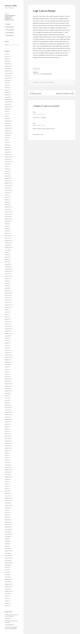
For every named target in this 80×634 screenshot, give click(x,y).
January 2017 (7, 323)
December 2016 (8, 326)
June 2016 (7, 340)
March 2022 (7, 175)
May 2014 (7, 400)
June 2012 (7, 455)
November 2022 (8, 156)
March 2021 (7, 204)
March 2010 (7, 519)
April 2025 (7, 89)
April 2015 (7, 374)
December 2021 (8, 183)
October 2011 (7, 474)
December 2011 (8, 469)
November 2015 (8, 357)
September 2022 (8, 161)
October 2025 (7, 75)
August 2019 (7, 249)
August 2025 (7, 80)
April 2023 (7, 144)
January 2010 (7, 524)
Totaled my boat (8, 618)
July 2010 (6, 510)
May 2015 (7, 371)
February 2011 (7, 493)
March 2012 (7, 462)
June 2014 (7, 398)
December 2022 (8, 154)
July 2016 (6, 338)
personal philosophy (10, 26)
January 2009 (7, 553)
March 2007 (7, 605)
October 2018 (7, 273)
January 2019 (7, 266)
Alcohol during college (9, 624)
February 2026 (7, 66)
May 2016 (7, 343)
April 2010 (7, 517)
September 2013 (8, 419)
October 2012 (7, 445)
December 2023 (8, 125)
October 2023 (7, 130)
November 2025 (8, 73)
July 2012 (6, 452)
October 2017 (7, 302)
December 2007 (8, 584)
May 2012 (7, 457)
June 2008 (7, 569)
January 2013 (7, 438)
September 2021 (8, 190)
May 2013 (7, 429)
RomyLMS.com (8, 18)
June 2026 (7, 56)
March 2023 (7, 147)
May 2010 (7, 515)
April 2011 (7, 488)
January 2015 (7, 381)
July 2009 (6, 538)
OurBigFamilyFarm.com (9, 19)
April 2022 (7, 173)
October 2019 (7, 245)
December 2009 (8, 526)
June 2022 (7, 168)
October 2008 (7, 560)
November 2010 (8, 500)
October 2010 (7, 503)
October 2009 (7, 531)
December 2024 (8, 99)
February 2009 (7, 550)
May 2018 (7, 285)
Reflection (52, 82)
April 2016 (7, 345)
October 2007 (7, 589)
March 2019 (7, 261)
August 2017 (7, 307)
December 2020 (8, 211)
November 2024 (8, 101)
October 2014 (7, 388)
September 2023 (8, 132)
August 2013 (7, 421)
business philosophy (10, 29)
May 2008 (7, 572)
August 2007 (7, 593)
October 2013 (7, 417)
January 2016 (7, 352)
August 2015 (7, 364)
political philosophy (10, 32)
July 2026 (6, 54)
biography (8, 23)
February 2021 (7, 206)
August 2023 (7, 135)
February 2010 (7, 522)
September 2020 (8, 218)
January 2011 (7, 495)
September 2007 (8, 591)
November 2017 (8, 300)
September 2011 (8, 476)
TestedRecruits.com (8, 16)
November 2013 (8, 414)
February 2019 (7, 264)
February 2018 (7, 292)
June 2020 (7, 226)
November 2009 (8, 529)
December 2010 (8, 498)
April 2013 (7, 431)
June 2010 (7, 512)
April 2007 (7, 603)
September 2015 (8, 362)
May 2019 (7, 257)
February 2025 (7, 94)
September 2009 (8, 534)
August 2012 (7, 450)
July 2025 (6, 82)
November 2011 (8, 472)
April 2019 (7, 259)
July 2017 (6, 309)
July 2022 (6, 166)
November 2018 (8, 271)
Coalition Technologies (47, 73)
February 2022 (7, 178)
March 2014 (7, 405)
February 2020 (7, 235)
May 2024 (7, 116)
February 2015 (7, 378)
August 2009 (7, 536)
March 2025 (7, 92)
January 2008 (7, 581)
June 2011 (7, 483)
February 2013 (7, 436)
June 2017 (7, 312)
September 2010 (8, 505)
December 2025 (8, 70)
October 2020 (7, 216)
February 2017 (7, 321)
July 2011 (6, 481)
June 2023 (7, 140)
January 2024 (7, 123)
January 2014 (7, 409)
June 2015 (7, 369)
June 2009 (7, 541)
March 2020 (7, 233)
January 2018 (7, 295)
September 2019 (8, 247)
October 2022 (7, 159)
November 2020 (8, 214)
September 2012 (8, 448)
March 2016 (7, 347)
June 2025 (7, 85)
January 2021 (7, 209)
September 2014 (8, 390)
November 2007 (8, 586)
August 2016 (7, 335)
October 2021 (7, 187)
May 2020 (7, 228)
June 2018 (7, 283)
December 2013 (8, 412)
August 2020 (7, 221)
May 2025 (7, 87)
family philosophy (9, 35)
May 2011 (7, 486)
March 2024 (7, 118)
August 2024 (7, 109)
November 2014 (8, 386)
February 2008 (7, 579)
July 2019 (6, 252)
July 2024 (6, 111)
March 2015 (7, 376)
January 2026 (7, 68)
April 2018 (7, 288)
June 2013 (7, 426)
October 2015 (7, 359)
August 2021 (7, 192)
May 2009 (7, 543)
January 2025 (7, 97)
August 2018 (7, 278)
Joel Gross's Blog (11, 6)
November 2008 (8, 557)
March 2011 (7, 491)
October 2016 (7, 331)
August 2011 (7, 479)
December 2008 (8, 555)
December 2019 (8, 240)
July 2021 (6, 195)
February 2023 (7, 149)
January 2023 (7, 152)
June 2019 (7, 254)
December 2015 (8, 355)
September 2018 (8, 276)
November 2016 (8, 328)
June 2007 (7, 598)
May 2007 (7, 600)
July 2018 (6, 281)
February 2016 (7, 350)
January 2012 (7, 467)
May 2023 (7, 142)
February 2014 (7, 407)
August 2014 (7, 393)
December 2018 (8, 269)
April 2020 (7, 230)
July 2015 (6, 366)
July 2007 (6, 596)
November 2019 (8, 242)
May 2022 (7, 171)
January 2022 (7, 180)
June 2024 (7, 113)
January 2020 (7, 238)
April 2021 (7, 202)
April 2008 (7, 574)
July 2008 (6, 567)
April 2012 (7, 460)
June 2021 (7, 197)
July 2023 (6, 137)
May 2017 (7, 314)
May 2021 (7, 199)
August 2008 (7, 565)
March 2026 (7, 63)
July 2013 (6, 424)
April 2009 (7, 546)
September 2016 (8, 333)
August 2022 (7, 164)
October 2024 (7, 104)
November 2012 (8, 443)
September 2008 (8, 562)
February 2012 (7, 464)
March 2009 (7, 548)
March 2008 (7, 577)
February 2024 (7, 121)
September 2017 (8, 304)
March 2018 (7, 290)
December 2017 (8, 297)
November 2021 (8, 185)
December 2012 (8, 440)
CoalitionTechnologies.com (10, 15)
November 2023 (8, 128)
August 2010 (7, 507)
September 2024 (8, 106)
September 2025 (8, 78)
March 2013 (7, 433)
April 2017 (7, 316)
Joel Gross (46, 82)
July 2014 (6, 395)
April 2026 (7, 61)
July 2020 (6, 223)
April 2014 (7, 402)
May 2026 (7, 58)
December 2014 (8, 383)
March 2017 (7, 319)
